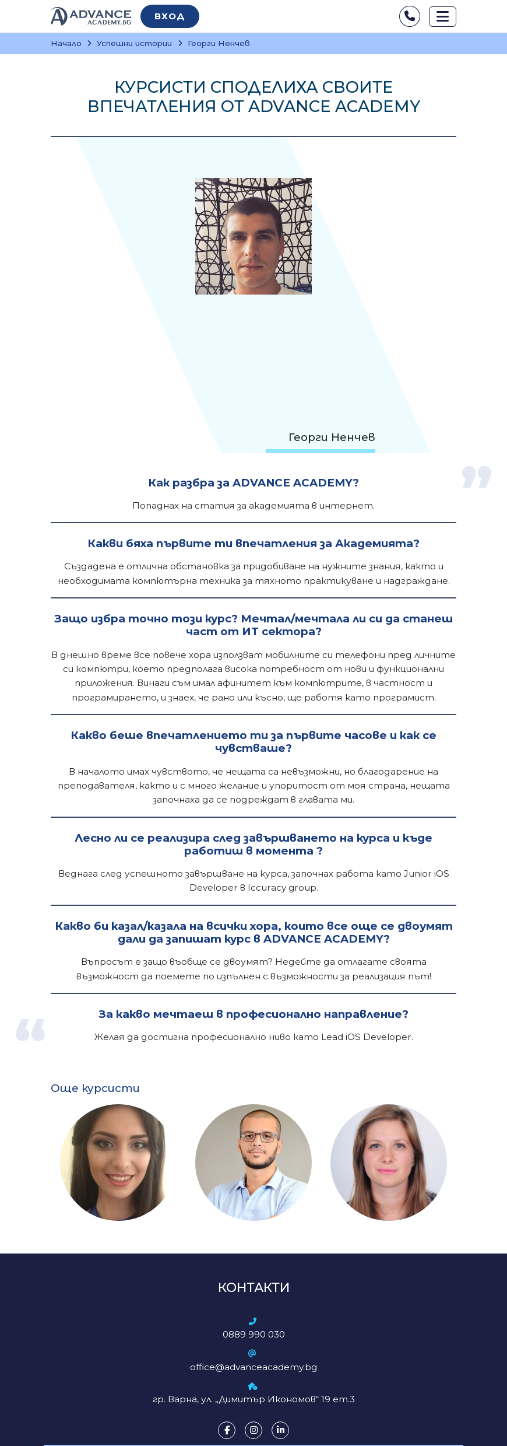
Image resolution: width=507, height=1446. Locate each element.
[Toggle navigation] (442, 16)
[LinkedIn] (280, 1430)
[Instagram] (253, 1430)
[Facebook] (226, 1430)
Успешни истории (134, 43)
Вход (169, 16)
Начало (66, 43)
